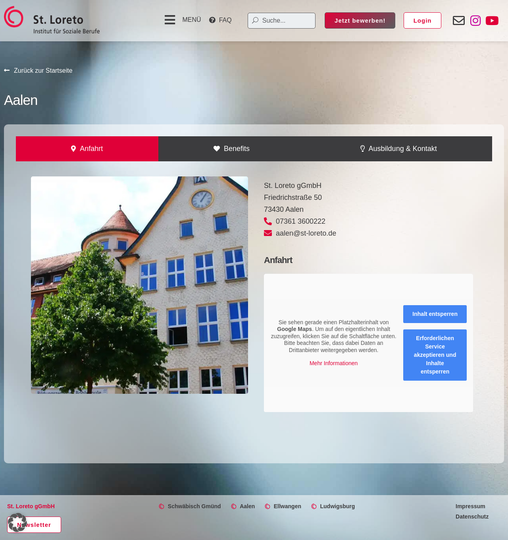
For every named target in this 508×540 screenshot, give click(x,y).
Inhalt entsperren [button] (435, 314)
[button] (181, 20)
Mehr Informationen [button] (334, 363)
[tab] (87, 148)
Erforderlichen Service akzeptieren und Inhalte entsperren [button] (435, 355)
